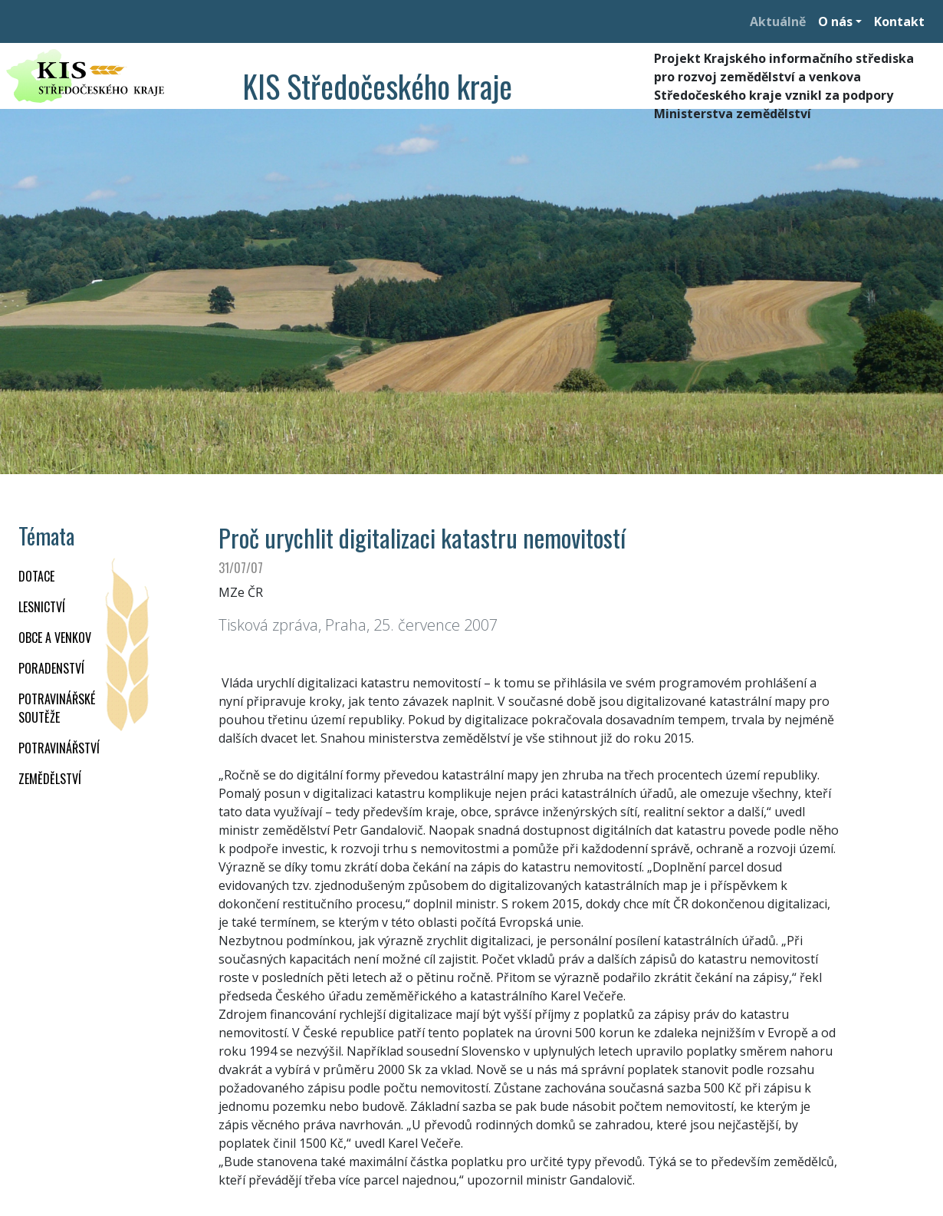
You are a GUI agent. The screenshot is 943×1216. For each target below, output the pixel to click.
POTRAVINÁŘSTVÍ (59, 748)
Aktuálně (778, 21)
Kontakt (899, 21)
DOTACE (36, 576)
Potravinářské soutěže (56, 708)
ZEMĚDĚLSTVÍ (49, 778)
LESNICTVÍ (41, 607)
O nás (835, 21)
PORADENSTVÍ (51, 668)
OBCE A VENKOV (54, 637)
